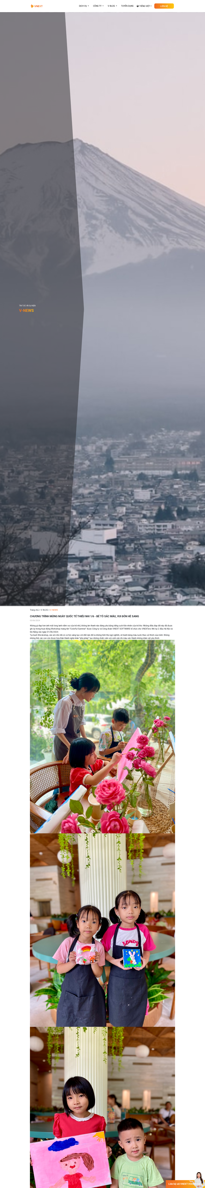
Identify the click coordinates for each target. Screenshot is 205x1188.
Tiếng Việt (144, 6)
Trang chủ (34, 610)
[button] (84, 6)
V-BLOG (44, 610)
